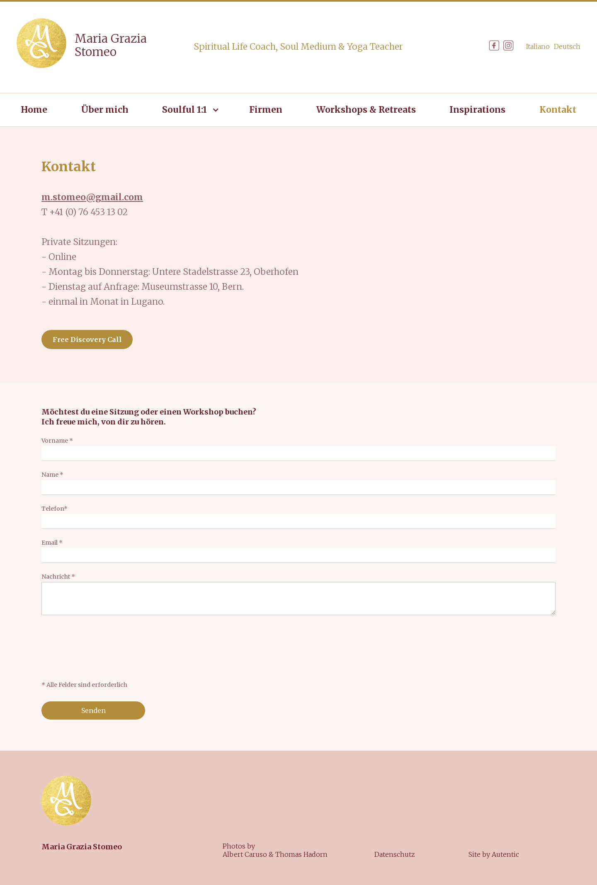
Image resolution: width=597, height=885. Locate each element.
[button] (188, 109)
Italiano (538, 46)
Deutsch (567, 46)
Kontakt (557, 109)
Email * (52, 542)
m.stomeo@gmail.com (92, 197)
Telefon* (54, 508)
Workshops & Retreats (366, 109)
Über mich (105, 109)
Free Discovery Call (87, 339)
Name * (52, 474)
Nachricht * (58, 576)
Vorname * (57, 440)
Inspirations (477, 109)
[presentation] (104, 648)
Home (34, 109)
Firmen (265, 109)
